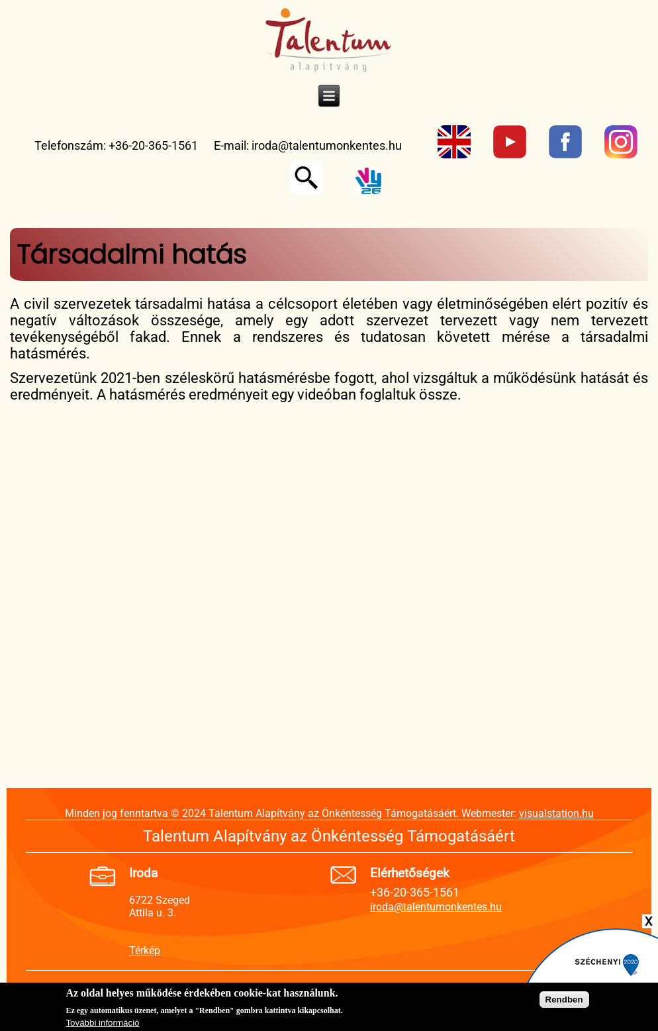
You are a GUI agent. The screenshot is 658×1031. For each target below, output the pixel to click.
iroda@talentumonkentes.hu (327, 145)
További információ (102, 1023)
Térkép (144, 950)
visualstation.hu (556, 813)
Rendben (564, 999)
